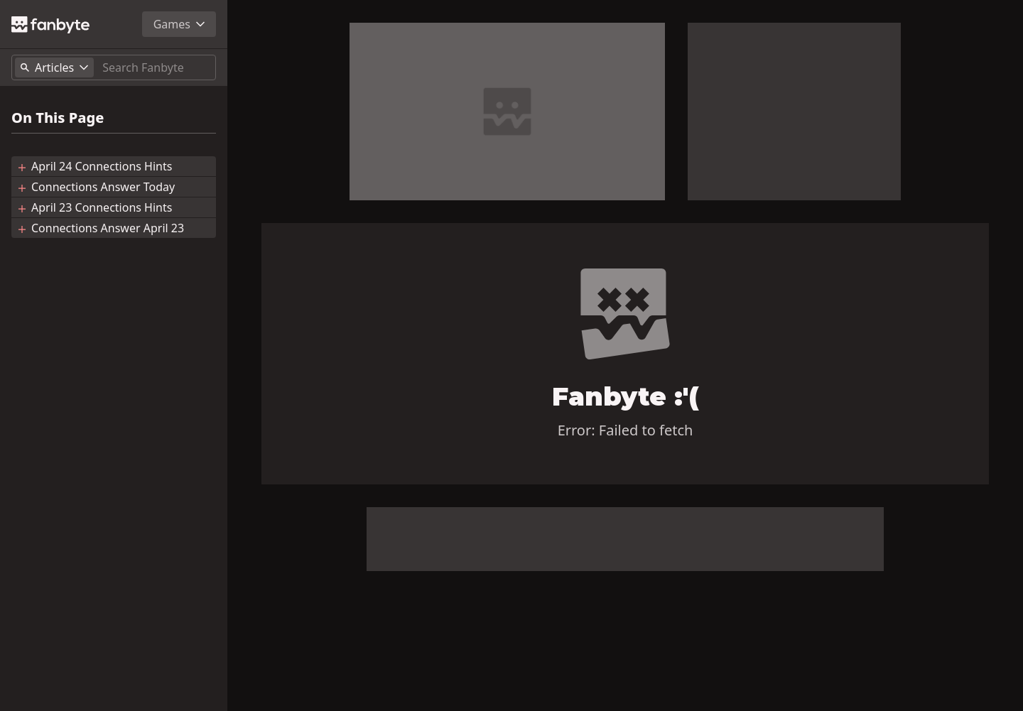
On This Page (57, 117)
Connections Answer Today (103, 187)
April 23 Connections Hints (101, 207)
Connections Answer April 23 (107, 228)
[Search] (156, 67)
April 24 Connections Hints (101, 166)
